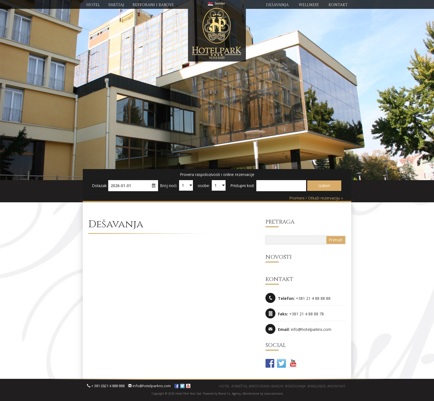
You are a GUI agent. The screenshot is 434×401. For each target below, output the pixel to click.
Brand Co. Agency (229, 393)
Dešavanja (297, 386)
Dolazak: (99, 185)
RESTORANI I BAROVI (153, 4)
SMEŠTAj (116, 4)
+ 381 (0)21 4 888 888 (106, 385)
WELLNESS (309, 4)
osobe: (204, 185)
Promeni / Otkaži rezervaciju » (316, 198)
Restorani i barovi (267, 386)
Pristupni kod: (242, 185)
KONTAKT (338, 4)
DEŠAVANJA (277, 4)
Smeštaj (240, 386)
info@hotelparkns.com (149, 385)
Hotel (224, 386)
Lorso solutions (273, 393)
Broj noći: (168, 185)
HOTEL (93, 4)
